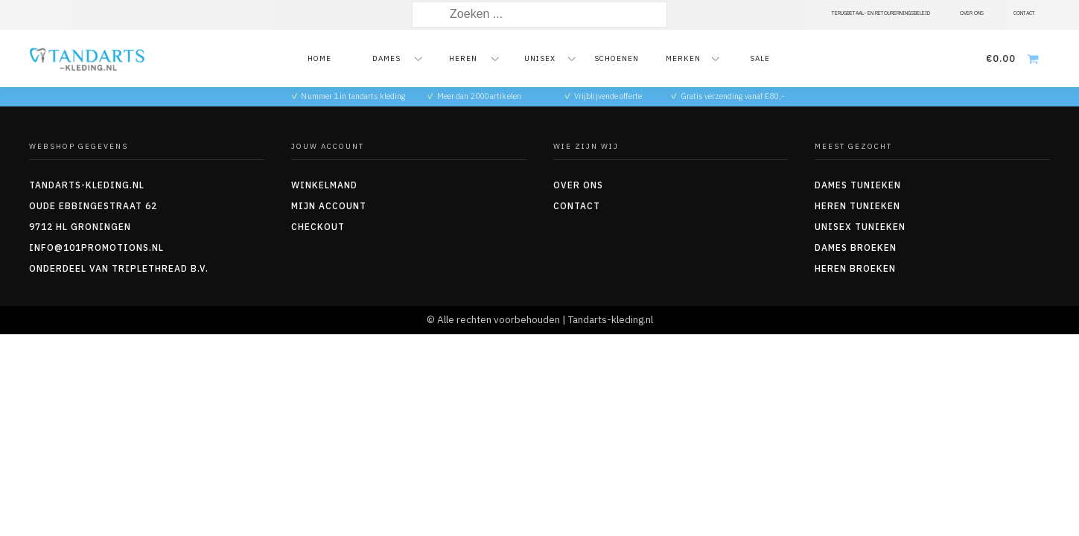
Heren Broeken (855, 268)
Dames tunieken (858, 185)
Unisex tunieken (860, 226)
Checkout (318, 226)
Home (319, 58)
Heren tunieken (857, 205)
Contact (576, 205)
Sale (760, 58)
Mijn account (328, 205)
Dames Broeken (856, 247)
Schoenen (616, 58)
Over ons (578, 185)
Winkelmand (324, 185)
